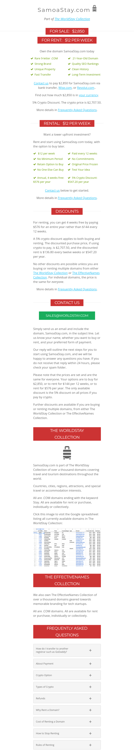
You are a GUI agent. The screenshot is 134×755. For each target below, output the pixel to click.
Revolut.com (85, 88)
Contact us (41, 83)
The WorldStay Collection (72, 19)
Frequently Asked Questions (77, 110)
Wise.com (65, 88)
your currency (88, 95)
